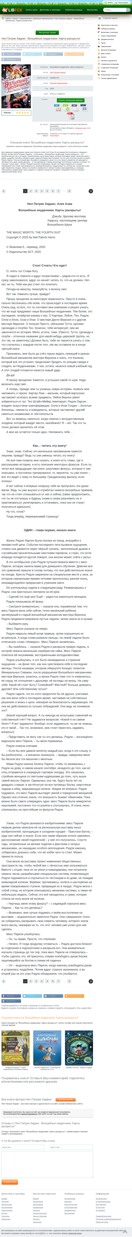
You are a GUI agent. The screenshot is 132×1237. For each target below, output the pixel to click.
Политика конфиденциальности (108, 1219)
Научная (36, 1211)
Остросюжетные (70, 1208)
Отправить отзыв (9, 1183)
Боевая (36, 1199)
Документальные (107, 39)
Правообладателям (103, 1216)
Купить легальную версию (71, 101)
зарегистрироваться (29, 1115)
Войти (110, 2)
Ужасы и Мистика (40, 1216)
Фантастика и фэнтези (109, 25)
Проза (103, 43)
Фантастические (70, 1205)
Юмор (103, 71)
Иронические (6, 1205)
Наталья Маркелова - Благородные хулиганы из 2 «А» (47, 1069)
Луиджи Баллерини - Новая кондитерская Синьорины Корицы (15, 1069)
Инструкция (54, 136)
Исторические (7, 1208)
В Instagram (54, 54)
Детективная (38, 1205)
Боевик (4, 1199)
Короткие (68, 1202)
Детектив (5, 1202)
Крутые (4, 1214)
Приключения (106, 46)
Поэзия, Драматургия (109, 78)
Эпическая (37, 1222)
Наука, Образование (108, 36)
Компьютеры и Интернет (110, 75)
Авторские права (47, 32)
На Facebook (11, 54)
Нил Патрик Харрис (58, 73)
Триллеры (5, 1216)
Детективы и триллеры (50, 10)
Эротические (69, 1214)
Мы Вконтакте (11, 60)
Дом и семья (105, 53)
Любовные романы (73, 10)
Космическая (38, 1208)
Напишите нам (80, 128)
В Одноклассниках (78, 54)
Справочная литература (110, 64)
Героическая (38, 1202)
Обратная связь (102, 1222)
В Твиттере (32, 54)
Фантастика (92, 10)
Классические (6, 1211)
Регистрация (123, 2)
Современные (70, 1211)
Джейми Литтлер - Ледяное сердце (79, 1068)
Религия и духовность (109, 61)
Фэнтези (36, 1219)
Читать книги (31, 10)
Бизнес (103, 57)
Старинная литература (109, 68)
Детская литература (108, 50)
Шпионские (5, 1219)
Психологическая (40, 1214)
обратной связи (74, 1233)
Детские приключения (58, 84)
